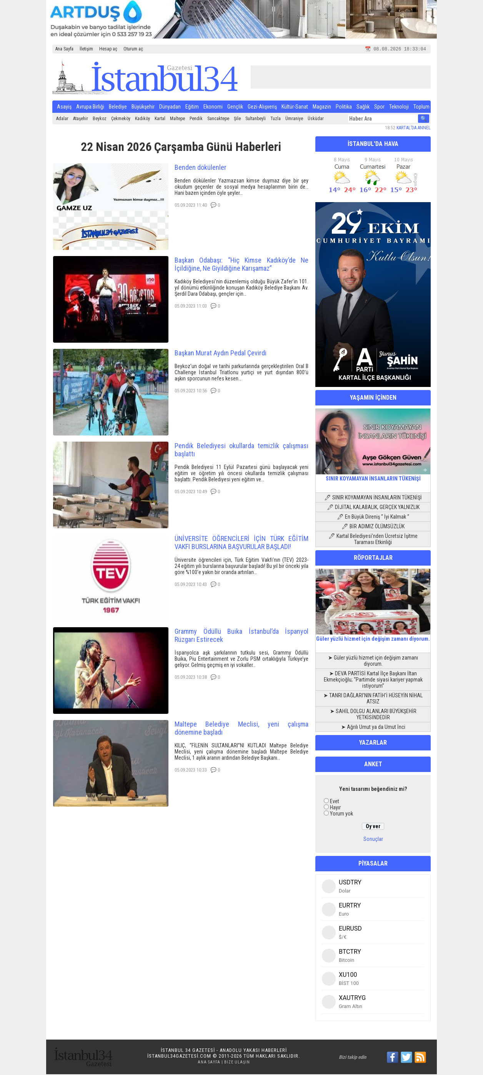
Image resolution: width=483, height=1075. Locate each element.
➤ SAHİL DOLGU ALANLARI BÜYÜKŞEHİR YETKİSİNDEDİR (373, 715)
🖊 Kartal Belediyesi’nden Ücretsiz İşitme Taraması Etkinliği (373, 540)
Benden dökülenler (201, 168)
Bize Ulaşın (237, 1063)
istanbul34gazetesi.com (179, 1057)
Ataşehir (80, 119)
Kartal (160, 119)
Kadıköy (142, 119)
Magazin (322, 107)
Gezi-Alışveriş (262, 107)
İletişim (86, 49)
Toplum (421, 107)
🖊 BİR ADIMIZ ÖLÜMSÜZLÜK (373, 527)
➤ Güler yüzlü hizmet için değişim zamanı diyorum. (373, 661)
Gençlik (235, 107)
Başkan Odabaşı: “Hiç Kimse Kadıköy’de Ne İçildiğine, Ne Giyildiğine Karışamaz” (241, 265)
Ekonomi (213, 107)
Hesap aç (108, 49)
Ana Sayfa (64, 49)
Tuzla (275, 119)
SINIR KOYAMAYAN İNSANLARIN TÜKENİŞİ (373, 476)
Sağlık (363, 107)
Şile (237, 119)
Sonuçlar (373, 840)
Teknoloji (399, 107)
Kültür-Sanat (294, 107)
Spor (379, 107)
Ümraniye (294, 119)
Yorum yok (341, 814)
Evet (334, 802)
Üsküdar (316, 119)
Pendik (196, 119)
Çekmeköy (120, 119)
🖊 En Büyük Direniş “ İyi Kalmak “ (373, 517)
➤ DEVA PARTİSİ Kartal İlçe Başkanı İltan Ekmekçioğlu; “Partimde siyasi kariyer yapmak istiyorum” (373, 680)
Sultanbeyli (255, 119)
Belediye (118, 107)
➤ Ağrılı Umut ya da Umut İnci (373, 728)
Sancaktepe (218, 119)
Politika (344, 107)
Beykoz (100, 119)
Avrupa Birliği (90, 107)
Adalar (62, 119)
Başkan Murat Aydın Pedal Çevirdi (220, 354)
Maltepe (177, 119)
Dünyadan (170, 107)
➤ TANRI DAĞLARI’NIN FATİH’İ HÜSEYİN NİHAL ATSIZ (373, 699)
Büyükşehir (143, 107)
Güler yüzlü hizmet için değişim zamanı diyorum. (373, 636)
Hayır (335, 808)
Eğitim (192, 107)
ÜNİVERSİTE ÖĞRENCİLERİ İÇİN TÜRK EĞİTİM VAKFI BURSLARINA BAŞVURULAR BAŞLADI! (241, 543)
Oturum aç (133, 49)
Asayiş (64, 107)
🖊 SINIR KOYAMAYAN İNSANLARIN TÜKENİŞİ (373, 498)
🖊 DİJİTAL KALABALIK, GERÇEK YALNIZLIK (373, 508)
